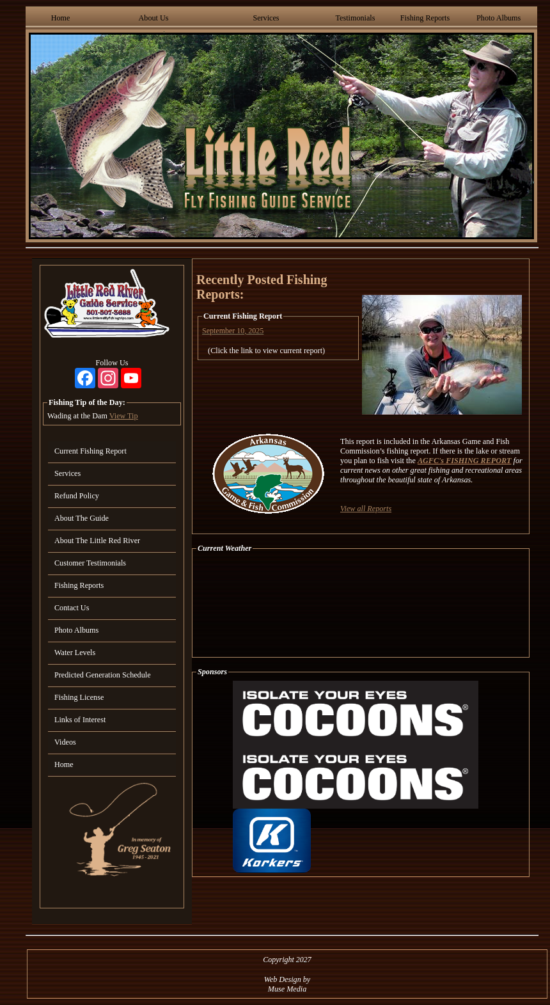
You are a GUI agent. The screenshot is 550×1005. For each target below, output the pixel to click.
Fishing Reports (425, 17)
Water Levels (74, 652)
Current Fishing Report (90, 451)
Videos (65, 742)
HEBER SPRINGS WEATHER (360, 605)
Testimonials (355, 17)
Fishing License (79, 697)
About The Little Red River (97, 540)
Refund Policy (76, 495)
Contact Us (71, 607)
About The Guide (81, 518)
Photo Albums (498, 17)
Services (266, 17)
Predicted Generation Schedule (102, 674)
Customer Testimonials (90, 562)
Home (60, 17)
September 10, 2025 (232, 330)
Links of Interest (80, 719)
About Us (154, 17)
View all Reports (365, 508)
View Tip (123, 415)
